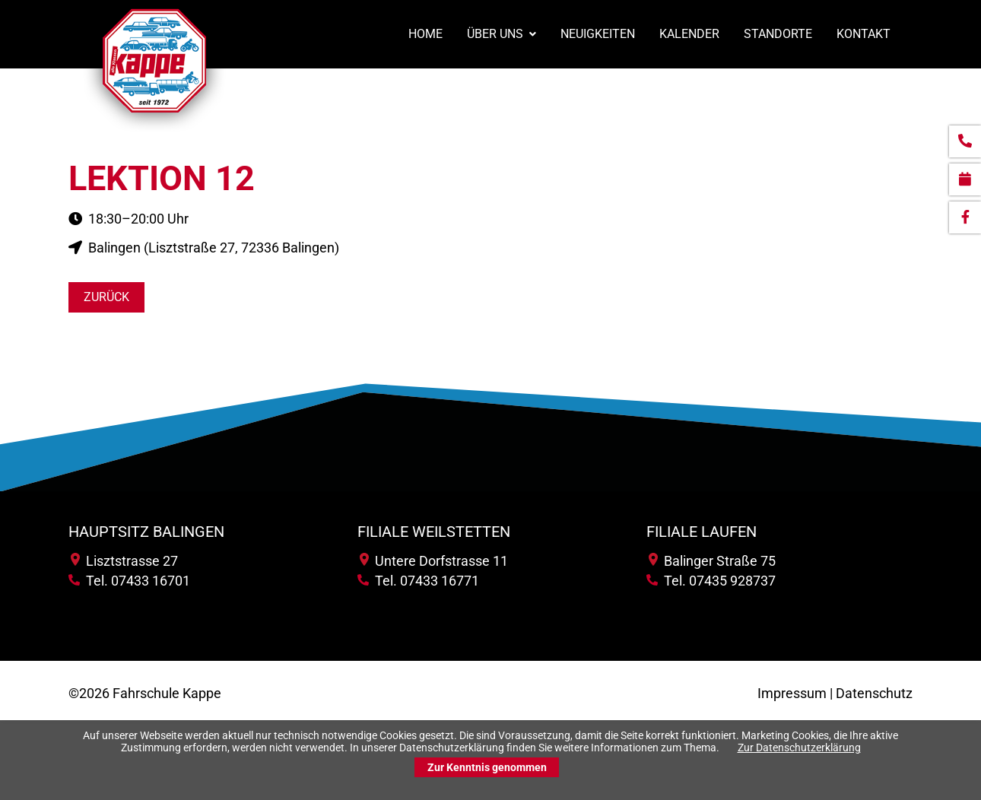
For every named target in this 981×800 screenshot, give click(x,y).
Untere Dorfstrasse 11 (434, 561)
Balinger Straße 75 (712, 561)
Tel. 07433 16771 (418, 581)
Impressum (792, 693)
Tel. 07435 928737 (711, 581)
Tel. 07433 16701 (129, 581)
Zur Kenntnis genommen (487, 767)
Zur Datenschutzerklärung (799, 747)
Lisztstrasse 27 (124, 561)
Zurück (106, 297)
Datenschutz (874, 693)
